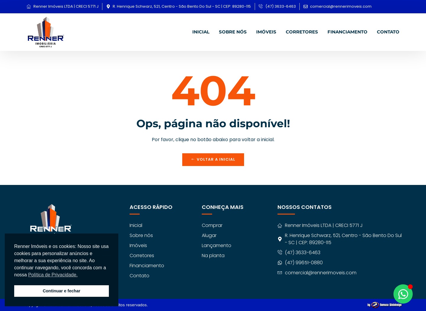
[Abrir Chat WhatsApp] (403, 294)
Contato (388, 31)
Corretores (302, 31)
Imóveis (266, 31)
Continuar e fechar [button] (61, 291)
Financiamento (347, 31)
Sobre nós (233, 31)
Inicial (200, 31)
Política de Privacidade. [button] (53, 274)
